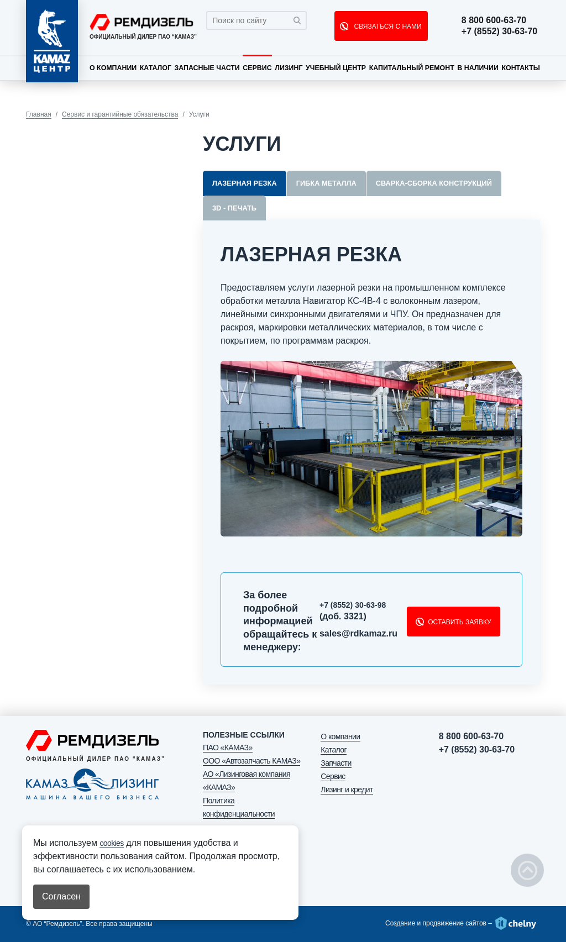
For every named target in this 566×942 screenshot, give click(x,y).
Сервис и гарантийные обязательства (120, 114)
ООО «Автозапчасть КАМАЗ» (251, 760)
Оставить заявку (459, 622)
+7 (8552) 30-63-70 (502, 31)
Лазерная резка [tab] (244, 183)
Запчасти (336, 763)
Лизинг (288, 68)
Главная (38, 114)
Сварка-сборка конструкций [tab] (434, 183)
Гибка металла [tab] (326, 183)
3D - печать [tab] (234, 208)
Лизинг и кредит (347, 789)
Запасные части (206, 68)
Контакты (520, 68)
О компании (113, 68)
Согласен (61, 896)
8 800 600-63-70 (496, 20)
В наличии (478, 68)
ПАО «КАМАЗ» (228, 747)
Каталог (155, 68)
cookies (111, 843)
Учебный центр (336, 68)
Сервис (257, 68)
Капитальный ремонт (411, 68)
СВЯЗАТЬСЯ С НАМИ (386, 26)
